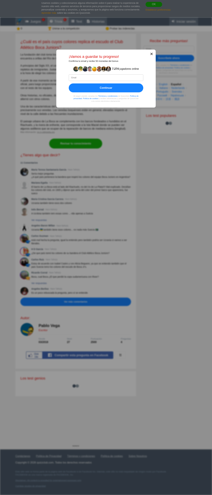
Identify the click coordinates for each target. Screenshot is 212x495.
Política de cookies (90, 98)
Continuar (106, 87)
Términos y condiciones (108, 96)
